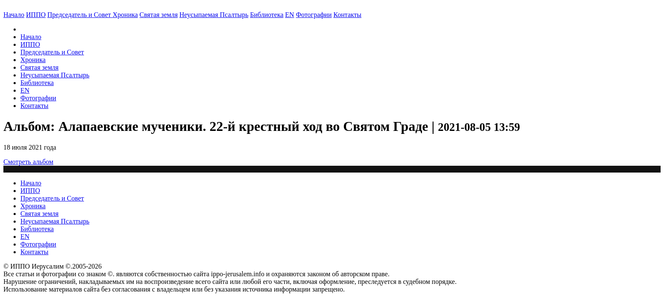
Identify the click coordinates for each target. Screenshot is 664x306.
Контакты (34, 105)
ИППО (35, 14)
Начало (13, 14)
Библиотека (267, 14)
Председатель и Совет (80, 14)
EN (289, 14)
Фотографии (38, 98)
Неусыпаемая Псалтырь (214, 14)
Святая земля (159, 14)
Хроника (125, 14)
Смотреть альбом (28, 161)
